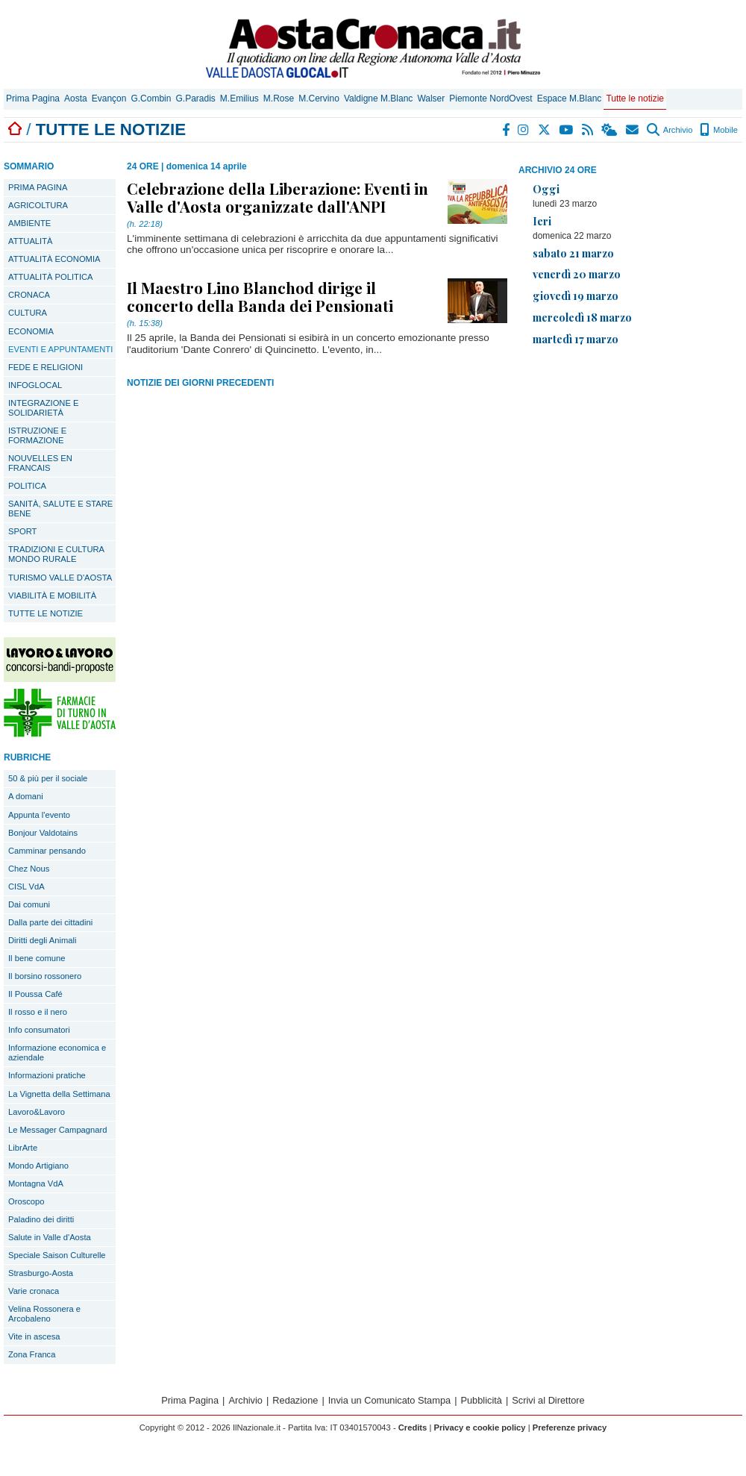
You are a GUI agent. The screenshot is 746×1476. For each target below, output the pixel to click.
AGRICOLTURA (38, 205)
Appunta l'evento (39, 814)
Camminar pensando (47, 850)
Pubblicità (481, 1400)
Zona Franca (31, 1354)
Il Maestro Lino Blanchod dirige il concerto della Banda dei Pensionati (260, 296)
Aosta (75, 98)
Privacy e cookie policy (479, 1427)
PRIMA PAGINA (37, 187)
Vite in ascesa (34, 1336)
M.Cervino (318, 98)
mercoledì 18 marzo (582, 317)
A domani (25, 796)
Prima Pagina (33, 98)
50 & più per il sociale (47, 778)
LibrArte (22, 1147)
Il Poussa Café (35, 993)
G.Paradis (195, 98)
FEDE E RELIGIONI (45, 367)
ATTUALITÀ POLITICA (50, 276)
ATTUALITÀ (30, 241)
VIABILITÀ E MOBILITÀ (52, 595)
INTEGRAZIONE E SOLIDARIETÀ (43, 407)
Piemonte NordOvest (490, 98)
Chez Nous (28, 868)
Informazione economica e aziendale (57, 1052)
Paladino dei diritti (41, 1219)
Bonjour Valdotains (43, 832)
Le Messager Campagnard (57, 1129)
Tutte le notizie (635, 98)
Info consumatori (39, 1029)
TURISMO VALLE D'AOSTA (60, 577)
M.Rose (278, 98)
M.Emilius (239, 98)
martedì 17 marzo (575, 338)
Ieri (542, 220)
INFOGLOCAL (35, 385)
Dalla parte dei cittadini (50, 922)
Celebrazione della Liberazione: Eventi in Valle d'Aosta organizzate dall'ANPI (277, 197)
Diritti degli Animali (42, 940)
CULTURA (27, 312)
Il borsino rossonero (44, 976)
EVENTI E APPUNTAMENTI (60, 349)
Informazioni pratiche (47, 1075)
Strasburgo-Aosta (40, 1273)
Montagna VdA (35, 1183)
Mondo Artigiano (38, 1165)
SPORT (22, 531)
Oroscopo (26, 1201)
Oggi (546, 188)
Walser (431, 98)
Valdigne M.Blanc (378, 98)
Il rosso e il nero (37, 1011)
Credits (412, 1427)
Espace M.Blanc (569, 98)
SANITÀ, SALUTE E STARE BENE (60, 508)
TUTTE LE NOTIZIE (45, 613)
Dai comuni (29, 904)
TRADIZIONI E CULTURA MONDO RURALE (56, 554)
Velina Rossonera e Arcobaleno (44, 1313)
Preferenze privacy (570, 1427)
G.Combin (151, 98)
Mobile (719, 129)
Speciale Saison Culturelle (57, 1255)
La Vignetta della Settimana (59, 1093)
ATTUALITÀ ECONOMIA (54, 258)
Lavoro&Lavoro (36, 1111)
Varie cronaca (33, 1290)
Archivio (669, 129)
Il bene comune (37, 958)
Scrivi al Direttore (548, 1400)
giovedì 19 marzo (575, 295)
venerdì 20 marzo (577, 273)
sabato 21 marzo (573, 253)
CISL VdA (26, 886)
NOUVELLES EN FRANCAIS (40, 463)
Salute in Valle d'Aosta (49, 1237)
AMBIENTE (29, 223)
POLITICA (27, 485)
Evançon (109, 98)
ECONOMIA (31, 331)
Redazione (295, 1400)
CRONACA (29, 294)
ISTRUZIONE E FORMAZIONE (37, 435)
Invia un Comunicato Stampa (389, 1400)
